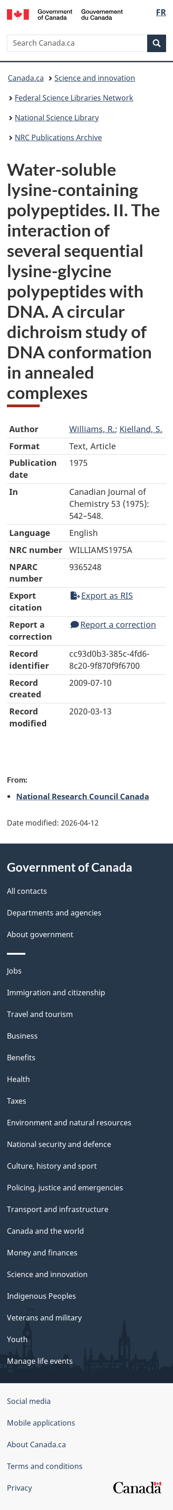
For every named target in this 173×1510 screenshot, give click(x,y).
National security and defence (59, 1144)
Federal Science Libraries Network (74, 98)
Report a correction (113, 624)
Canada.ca (26, 78)
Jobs (14, 971)
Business (22, 1036)
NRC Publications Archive (58, 137)
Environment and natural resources (69, 1123)
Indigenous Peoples (41, 1296)
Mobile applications (41, 1423)
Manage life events (40, 1361)
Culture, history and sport (52, 1166)
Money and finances (42, 1253)
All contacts (27, 891)
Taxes (16, 1101)
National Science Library (57, 118)
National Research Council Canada (82, 796)
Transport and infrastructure (57, 1209)
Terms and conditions (45, 1466)
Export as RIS (102, 595)
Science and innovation (94, 78)
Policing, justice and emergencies (65, 1188)
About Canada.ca (36, 1444)
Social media (29, 1401)
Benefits (21, 1057)
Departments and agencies (54, 913)
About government (40, 934)
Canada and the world (45, 1231)
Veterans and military (44, 1318)
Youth (17, 1339)
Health (18, 1079)
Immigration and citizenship (56, 992)
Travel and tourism (40, 1014)
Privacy (19, 1488)
